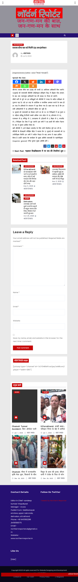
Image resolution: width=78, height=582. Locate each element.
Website (16, 320)
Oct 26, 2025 (29, 216)
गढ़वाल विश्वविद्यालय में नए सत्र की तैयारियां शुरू (45, 151)
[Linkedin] (41, 82)
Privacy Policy (44, 577)
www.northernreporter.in (22, 538)
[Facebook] (16, 82)
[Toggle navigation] (17, 35)
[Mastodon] (57, 82)
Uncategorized (18, 45)
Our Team (30, 577)
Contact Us (17, 577)
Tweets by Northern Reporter (54, 500)
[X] (25, 82)
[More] (33, 86)
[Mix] (16, 86)
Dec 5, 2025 (28, 186)
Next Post (18, 151)
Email (16, 306)
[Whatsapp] (25, 86)
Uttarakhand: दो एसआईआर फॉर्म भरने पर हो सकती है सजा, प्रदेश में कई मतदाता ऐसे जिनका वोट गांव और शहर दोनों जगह (30, 176)
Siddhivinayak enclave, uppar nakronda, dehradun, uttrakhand (23, 513)
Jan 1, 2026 (19, 433)
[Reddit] (33, 82)
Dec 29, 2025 (19, 478)
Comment (18, 246)
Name (16, 292)
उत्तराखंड (27, 198)
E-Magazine (59, 577)
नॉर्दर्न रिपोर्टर (26, 53)
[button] (64, 35)
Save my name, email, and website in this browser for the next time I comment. (37, 339)
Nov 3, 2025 (57, 181)
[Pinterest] (49, 82)
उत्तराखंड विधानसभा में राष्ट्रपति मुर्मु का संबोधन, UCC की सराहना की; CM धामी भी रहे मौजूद (58, 174)
